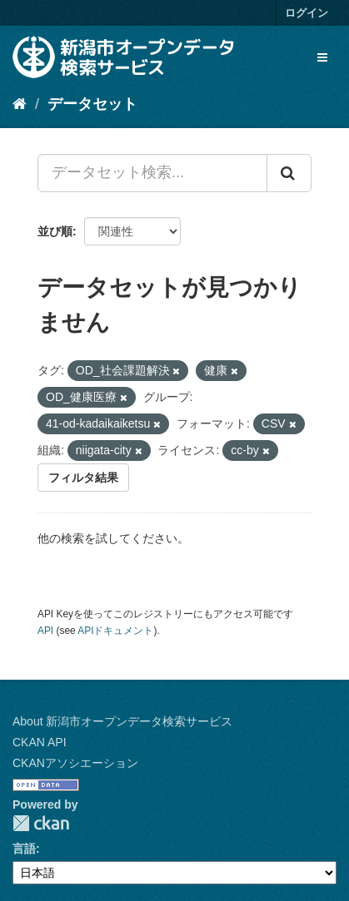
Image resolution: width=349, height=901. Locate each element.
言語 (24, 848)
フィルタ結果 (83, 477)
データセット (92, 104)
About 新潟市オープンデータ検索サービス (122, 721)
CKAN (40, 823)
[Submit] (289, 173)
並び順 (54, 231)
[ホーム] (19, 104)
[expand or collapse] (322, 57)
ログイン (306, 13)
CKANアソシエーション (75, 763)
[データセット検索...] (152, 173)
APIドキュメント (115, 630)
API (45, 630)
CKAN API (39, 742)
